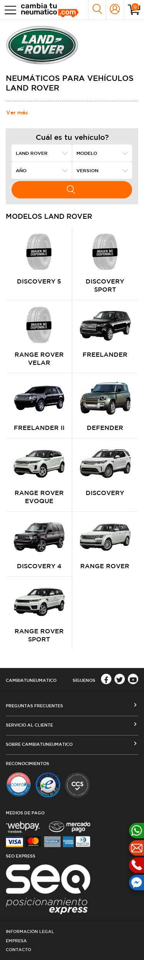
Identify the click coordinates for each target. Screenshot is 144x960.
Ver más (17, 112)
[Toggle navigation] (8, 9)
